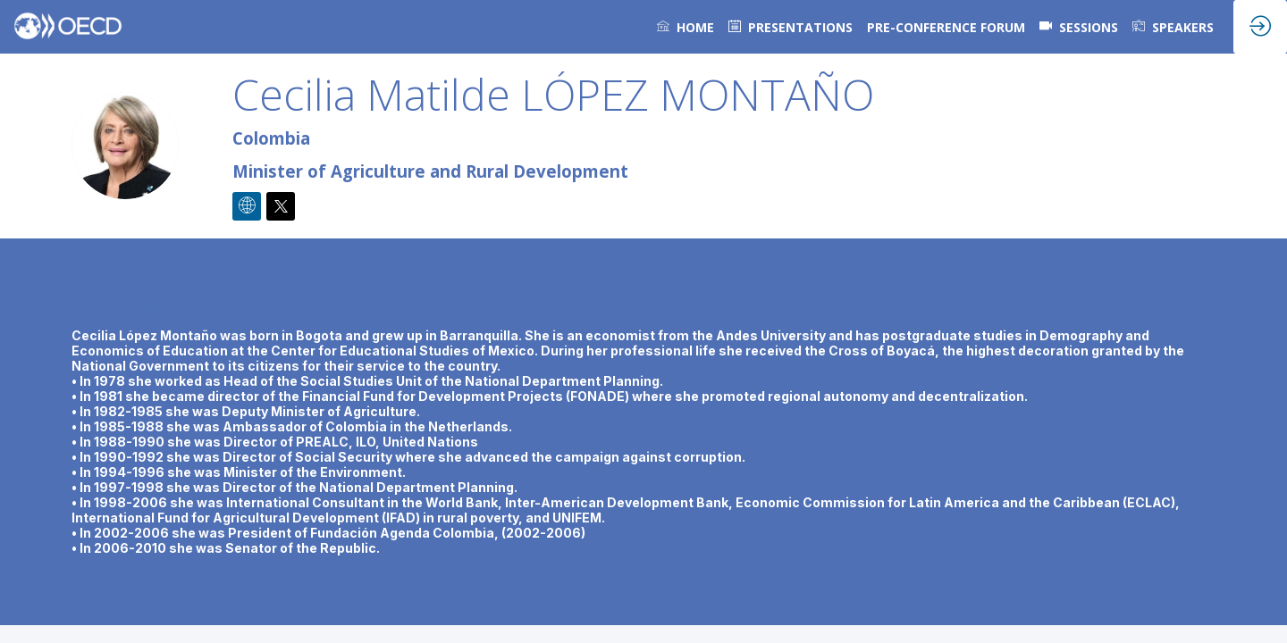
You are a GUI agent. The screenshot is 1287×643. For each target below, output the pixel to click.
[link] (685, 27)
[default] (790, 27)
